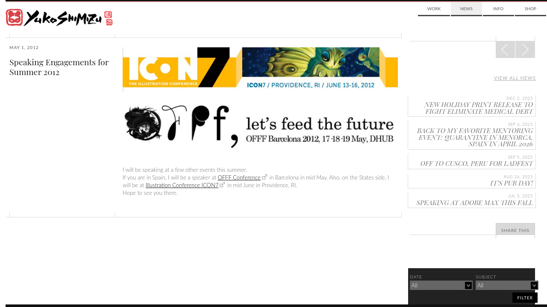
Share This (515, 230)
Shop (530, 8)
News (466, 8)
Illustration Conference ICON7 (182, 185)
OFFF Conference (239, 177)
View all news (515, 78)
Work (434, 8)
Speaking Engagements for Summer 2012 (59, 66)
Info (498, 8)
